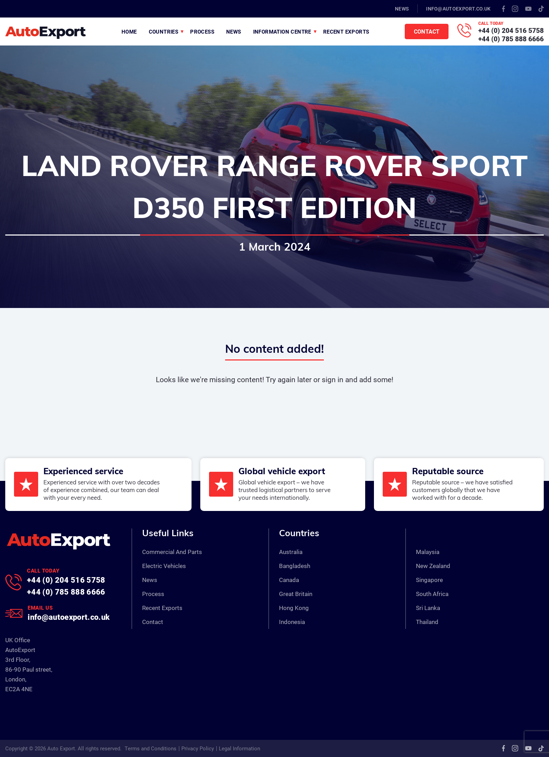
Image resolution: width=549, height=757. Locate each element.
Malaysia (427, 552)
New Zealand (433, 566)
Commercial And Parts (172, 552)
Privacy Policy (197, 748)
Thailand (427, 622)
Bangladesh (294, 566)
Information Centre (282, 31)
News (402, 8)
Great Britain (295, 594)
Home (129, 31)
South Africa (432, 594)
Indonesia (292, 622)
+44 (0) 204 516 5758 (511, 30)
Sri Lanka (428, 608)
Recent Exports (346, 31)
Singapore (429, 580)
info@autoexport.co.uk (458, 8)
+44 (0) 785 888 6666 (511, 38)
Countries (164, 31)
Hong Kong (294, 608)
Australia (291, 552)
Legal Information (239, 748)
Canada (289, 580)
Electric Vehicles (164, 566)
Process (202, 31)
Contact (426, 31)
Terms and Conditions (150, 748)
